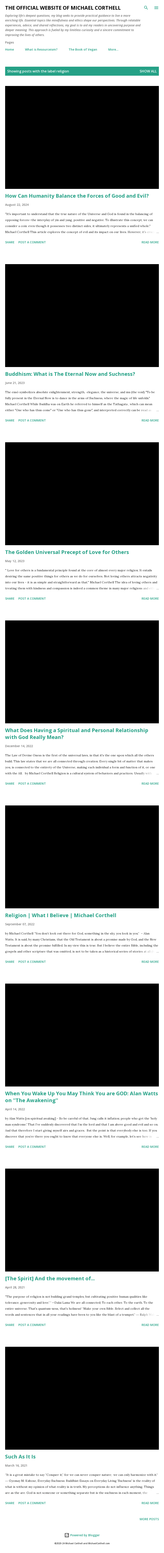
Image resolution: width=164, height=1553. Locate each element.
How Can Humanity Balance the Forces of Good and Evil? (77, 195)
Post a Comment (32, 242)
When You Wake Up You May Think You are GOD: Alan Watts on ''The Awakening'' (81, 1097)
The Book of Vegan (83, 49)
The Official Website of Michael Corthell (63, 7)
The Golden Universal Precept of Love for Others (67, 551)
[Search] (146, 7)
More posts (149, 1519)
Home (9, 49)
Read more (150, 242)
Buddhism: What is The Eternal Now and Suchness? (70, 373)
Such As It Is (20, 1456)
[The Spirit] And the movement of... (50, 1278)
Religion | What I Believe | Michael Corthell (60, 915)
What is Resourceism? (41, 49)
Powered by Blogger (82, 1535)
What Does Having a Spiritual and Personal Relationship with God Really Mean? (76, 733)
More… (113, 49)
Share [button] (10, 242)
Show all (148, 71)
